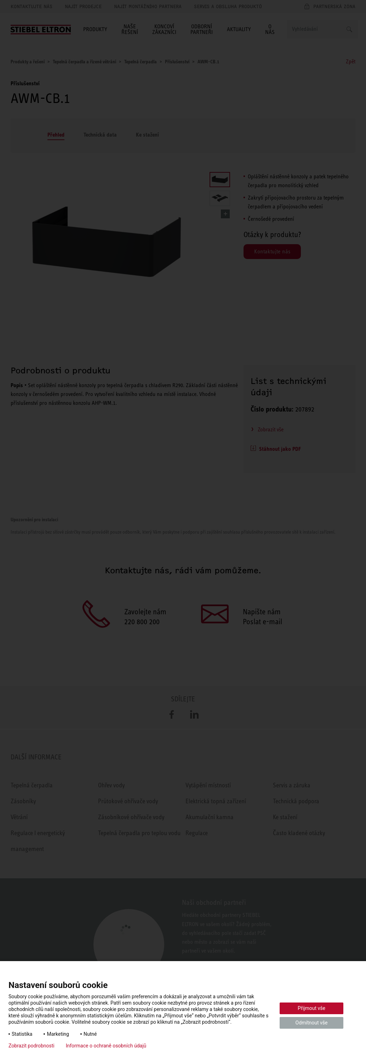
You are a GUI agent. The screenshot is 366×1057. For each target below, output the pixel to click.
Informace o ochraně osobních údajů (106, 1046)
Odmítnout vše (312, 1023)
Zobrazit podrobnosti (31, 1046)
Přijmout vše (311, 1008)
